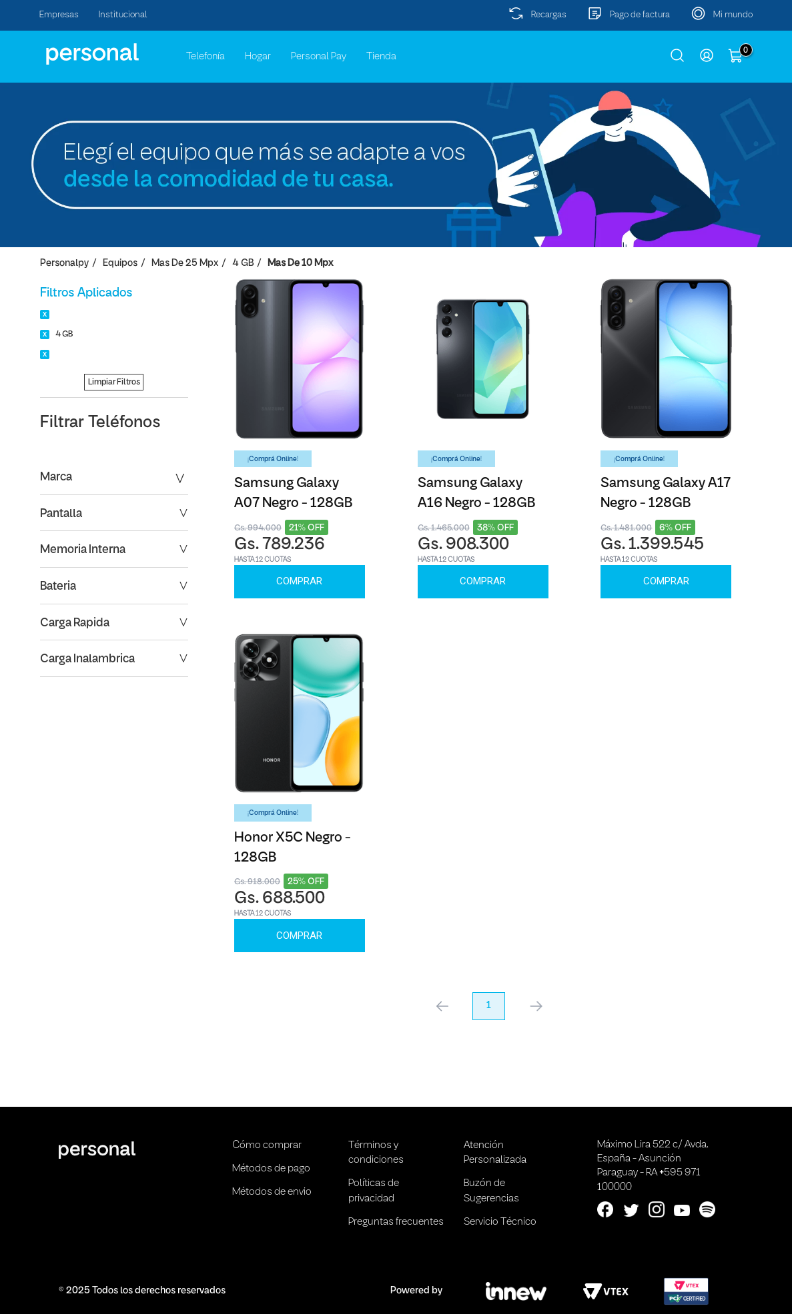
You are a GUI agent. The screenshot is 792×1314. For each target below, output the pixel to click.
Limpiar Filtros (114, 382)
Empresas (59, 15)
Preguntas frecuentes (396, 1222)
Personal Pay (318, 56)
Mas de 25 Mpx (184, 263)
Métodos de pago (271, 1168)
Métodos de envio (272, 1192)
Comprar (299, 581)
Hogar (258, 56)
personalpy (64, 263)
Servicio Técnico (500, 1222)
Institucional (123, 15)
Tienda (381, 56)
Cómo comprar (267, 1145)
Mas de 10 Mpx (300, 263)
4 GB (243, 263)
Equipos (120, 263)
